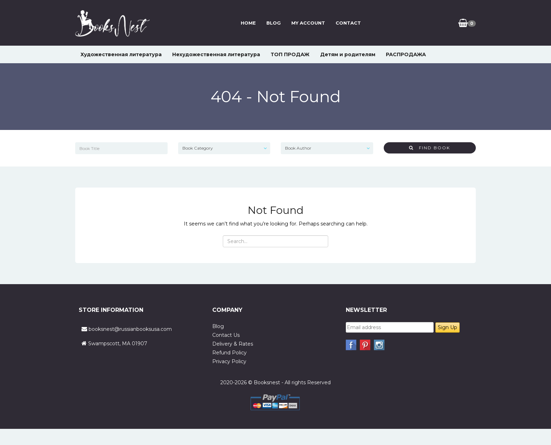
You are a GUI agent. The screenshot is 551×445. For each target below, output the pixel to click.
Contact (348, 23)
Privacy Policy (229, 361)
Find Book (429, 147)
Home (247, 23)
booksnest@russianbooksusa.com (130, 329)
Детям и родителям (347, 54)
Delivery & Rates (232, 344)
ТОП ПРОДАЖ (290, 54)
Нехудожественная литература (216, 54)
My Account (308, 23)
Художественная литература (121, 54)
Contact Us (226, 335)
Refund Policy (229, 352)
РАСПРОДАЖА (406, 54)
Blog (273, 23)
